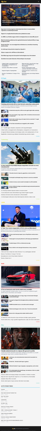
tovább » (38, 136)
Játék (3, 202)
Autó (2, 263)
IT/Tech (3, 78)
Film (2, 325)
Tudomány (4, 139)
